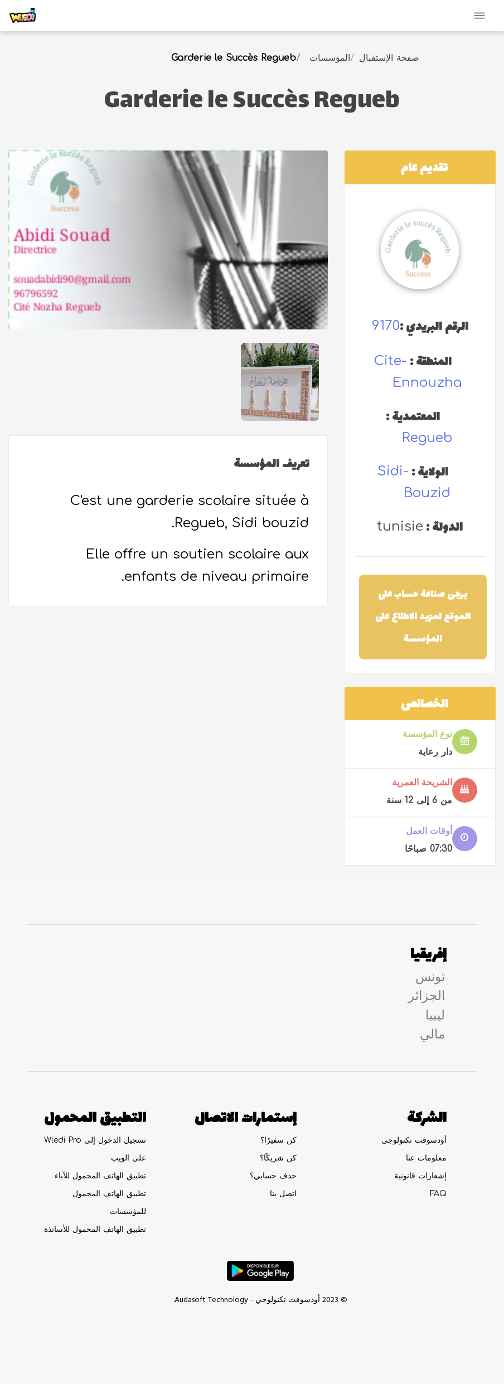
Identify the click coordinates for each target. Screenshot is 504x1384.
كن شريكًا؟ (278, 1158)
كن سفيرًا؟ (278, 1140)
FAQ (438, 1193)
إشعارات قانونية (420, 1176)
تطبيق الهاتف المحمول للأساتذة (95, 1229)
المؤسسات (329, 58)
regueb (427, 437)
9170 (386, 325)
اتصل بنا (283, 1193)
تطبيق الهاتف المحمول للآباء (100, 1176)
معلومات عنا (426, 1158)
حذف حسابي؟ (273, 1176)
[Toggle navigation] (479, 15)
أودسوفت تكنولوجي (414, 1140)
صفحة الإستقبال (389, 58)
